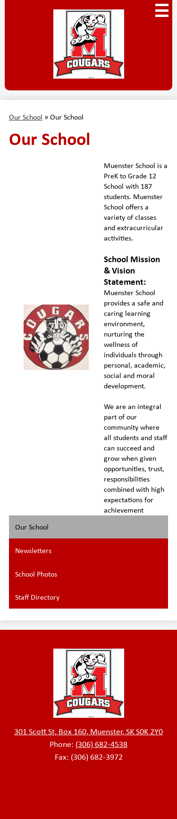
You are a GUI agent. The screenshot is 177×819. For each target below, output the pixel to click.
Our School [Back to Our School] (25, 117)
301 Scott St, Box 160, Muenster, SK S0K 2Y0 (88, 731)
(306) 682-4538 (101, 743)
